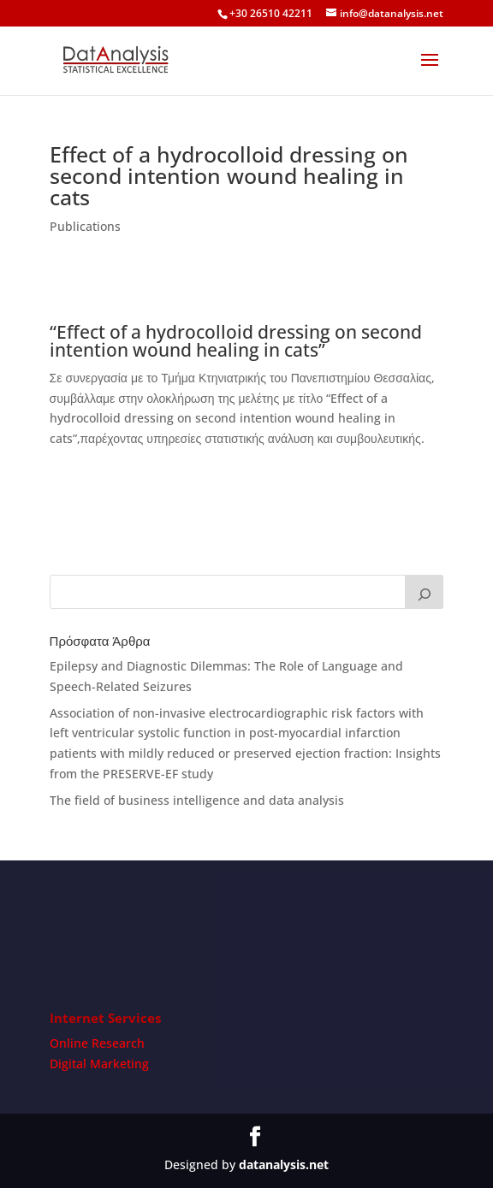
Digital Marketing (99, 1063)
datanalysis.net (284, 1164)
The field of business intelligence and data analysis (197, 800)
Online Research (97, 1043)
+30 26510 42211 (270, 13)
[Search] (424, 592)
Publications (85, 226)
